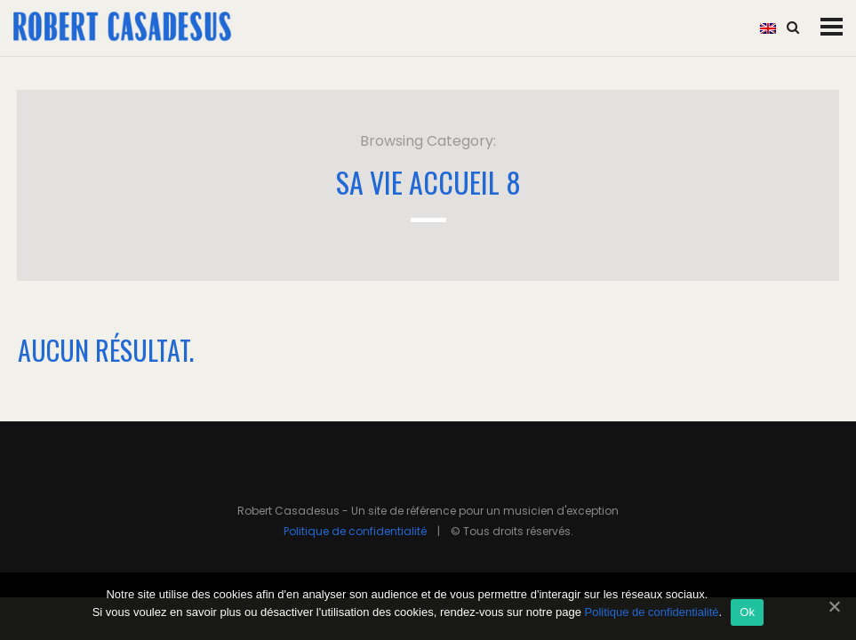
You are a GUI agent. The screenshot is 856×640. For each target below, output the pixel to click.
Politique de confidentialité (355, 531)
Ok (747, 612)
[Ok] (834, 606)
